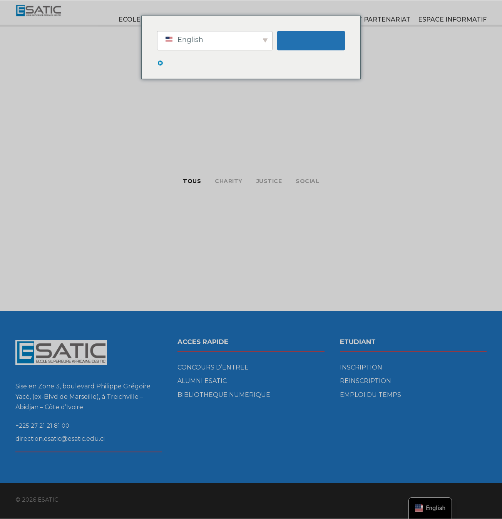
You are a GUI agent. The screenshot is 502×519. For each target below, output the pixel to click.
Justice (269, 181)
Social (307, 181)
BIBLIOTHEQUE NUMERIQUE (223, 394)
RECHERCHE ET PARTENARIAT (360, 19)
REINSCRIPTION (365, 381)
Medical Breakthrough (213, 214)
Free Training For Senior (54, 262)
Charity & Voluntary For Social (65, 213)
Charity (229, 181)
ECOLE (130, 19)
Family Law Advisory (371, 220)
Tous (192, 181)
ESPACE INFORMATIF (452, 19)
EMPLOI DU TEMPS (370, 394)
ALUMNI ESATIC (202, 381)
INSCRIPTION (361, 367)
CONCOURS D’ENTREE (213, 367)
